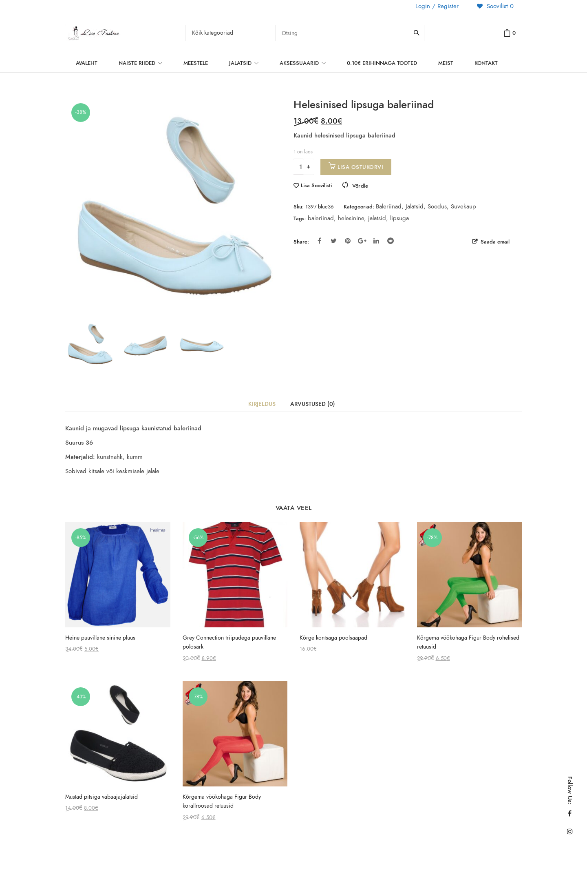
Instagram (570, 831)
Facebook (319, 240)
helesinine (351, 218)
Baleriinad (389, 206)
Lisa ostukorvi (360, 167)
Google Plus (362, 240)
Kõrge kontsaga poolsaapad (333, 638)
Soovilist (499, 6)
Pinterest (348, 240)
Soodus (437, 206)
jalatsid (377, 218)
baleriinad (321, 218)
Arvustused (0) (312, 404)
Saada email (494, 242)
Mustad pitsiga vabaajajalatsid (101, 797)
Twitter (334, 240)
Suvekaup (463, 206)
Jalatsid (415, 206)
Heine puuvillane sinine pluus (100, 638)
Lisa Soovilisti (316, 185)
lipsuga (399, 218)
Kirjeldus (262, 404)
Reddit (390, 240)
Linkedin (376, 240)
